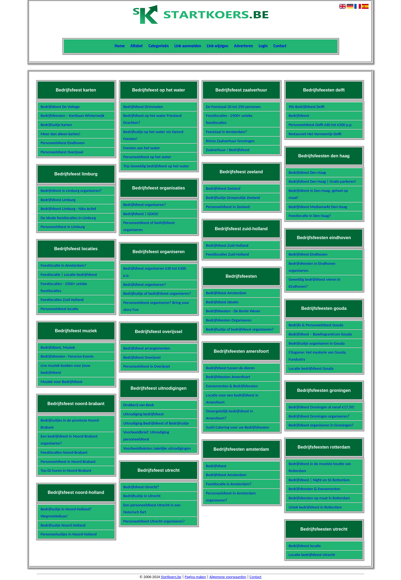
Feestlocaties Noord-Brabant (64, 452)
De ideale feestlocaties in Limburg (68, 217)
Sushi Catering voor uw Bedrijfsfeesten (237, 427)
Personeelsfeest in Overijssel (146, 366)
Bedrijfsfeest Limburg (58, 199)
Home (120, 45)
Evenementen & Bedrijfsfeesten (232, 386)
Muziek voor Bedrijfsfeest (61, 381)
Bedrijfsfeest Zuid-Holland (227, 245)
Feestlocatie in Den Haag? (310, 215)
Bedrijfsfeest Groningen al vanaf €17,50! (322, 407)
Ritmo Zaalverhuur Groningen (230, 140)
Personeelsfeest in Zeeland (228, 206)
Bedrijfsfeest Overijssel (142, 357)
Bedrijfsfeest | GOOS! (141, 213)
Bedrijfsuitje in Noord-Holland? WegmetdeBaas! (66, 512)
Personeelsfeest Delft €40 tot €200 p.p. (320, 124)
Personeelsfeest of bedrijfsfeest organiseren (149, 226)
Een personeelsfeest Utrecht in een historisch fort (152, 508)
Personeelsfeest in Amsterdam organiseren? (231, 497)
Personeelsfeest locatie (59, 308)
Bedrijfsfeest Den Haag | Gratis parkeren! (322, 181)
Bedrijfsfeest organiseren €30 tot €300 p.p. (154, 272)
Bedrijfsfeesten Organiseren (228, 320)
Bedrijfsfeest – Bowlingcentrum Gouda (320, 334)
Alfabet (137, 45)
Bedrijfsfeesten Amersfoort (228, 376)
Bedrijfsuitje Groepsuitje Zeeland (233, 197)
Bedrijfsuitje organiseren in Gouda (317, 343)
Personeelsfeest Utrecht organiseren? (154, 521)
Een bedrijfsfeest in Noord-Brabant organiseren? (69, 440)
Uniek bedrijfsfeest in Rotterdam (315, 507)
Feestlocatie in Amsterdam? (63, 265)
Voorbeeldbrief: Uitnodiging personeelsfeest (146, 436)
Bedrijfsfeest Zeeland (223, 188)
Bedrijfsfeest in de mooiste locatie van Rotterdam (320, 467)
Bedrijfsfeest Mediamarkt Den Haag (318, 206)
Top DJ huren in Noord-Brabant (66, 470)
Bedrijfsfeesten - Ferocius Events (67, 356)
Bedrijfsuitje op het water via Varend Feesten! (153, 135)
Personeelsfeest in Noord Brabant (68, 461)
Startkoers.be (171, 577)
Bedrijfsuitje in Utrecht (142, 495)
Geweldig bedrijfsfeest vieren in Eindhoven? (314, 283)
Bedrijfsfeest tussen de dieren (230, 367)
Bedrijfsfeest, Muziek (58, 347)
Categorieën (158, 45)
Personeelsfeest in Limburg (63, 226)
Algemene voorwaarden (227, 577)
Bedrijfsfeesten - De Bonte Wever (233, 310)
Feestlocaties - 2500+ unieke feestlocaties (64, 287)
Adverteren (243, 45)
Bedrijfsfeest (216, 465)
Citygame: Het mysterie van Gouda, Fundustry (317, 356)
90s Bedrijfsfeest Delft (307, 106)
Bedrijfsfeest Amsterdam (226, 292)
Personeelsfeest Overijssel (62, 152)
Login (263, 45)
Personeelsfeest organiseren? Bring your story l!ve (156, 306)
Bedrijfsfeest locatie (305, 545)
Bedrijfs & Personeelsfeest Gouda (316, 325)
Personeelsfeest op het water (147, 156)
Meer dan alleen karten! (60, 133)
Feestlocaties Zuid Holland (62, 299)
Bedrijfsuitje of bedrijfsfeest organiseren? (157, 293)
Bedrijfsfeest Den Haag (307, 172)
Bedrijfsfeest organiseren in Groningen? (321, 425)
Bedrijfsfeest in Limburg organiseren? (71, 190)
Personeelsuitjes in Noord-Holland (68, 534)
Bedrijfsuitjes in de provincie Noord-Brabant (70, 424)
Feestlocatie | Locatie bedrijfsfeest (69, 274)
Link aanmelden (188, 45)
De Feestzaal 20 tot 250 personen (233, 106)
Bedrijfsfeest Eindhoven (308, 254)
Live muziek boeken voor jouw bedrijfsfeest (65, 369)
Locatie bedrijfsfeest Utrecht (312, 554)
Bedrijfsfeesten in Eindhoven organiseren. (312, 267)
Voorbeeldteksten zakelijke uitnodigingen (157, 448)
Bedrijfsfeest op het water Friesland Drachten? (152, 119)
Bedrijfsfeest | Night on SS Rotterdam (319, 479)
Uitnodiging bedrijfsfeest (143, 414)
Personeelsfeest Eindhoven (63, 142)
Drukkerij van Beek (138, 404)
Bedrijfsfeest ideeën (222, 302)
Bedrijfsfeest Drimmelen (143, 106)
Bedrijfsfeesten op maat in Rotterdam (319, 498)
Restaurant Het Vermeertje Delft (315, 133)
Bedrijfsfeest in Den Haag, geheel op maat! (318, 194)
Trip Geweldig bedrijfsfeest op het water (156, 166)
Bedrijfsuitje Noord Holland (63, 525)
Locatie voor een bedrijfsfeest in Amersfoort (232, 399)
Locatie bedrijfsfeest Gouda (311, 368)
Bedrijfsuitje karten (56, 124)
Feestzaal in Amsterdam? (226, 131)
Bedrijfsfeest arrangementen (146, 348)
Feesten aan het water (141, 147)
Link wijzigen (217, 45)
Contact (279, 45)
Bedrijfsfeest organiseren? (144, 204)
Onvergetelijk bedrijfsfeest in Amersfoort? (229, 414)
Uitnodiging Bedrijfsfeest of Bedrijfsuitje (156, 423)
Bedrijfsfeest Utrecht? (141, 486)
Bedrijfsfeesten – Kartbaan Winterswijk (72, 115)
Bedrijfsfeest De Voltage (60, 106)
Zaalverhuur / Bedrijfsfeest (227, 149)
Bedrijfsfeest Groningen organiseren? (319, 416)
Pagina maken (195, 577)
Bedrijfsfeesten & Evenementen (314, 488)
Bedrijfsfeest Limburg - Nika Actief (68, 208)
